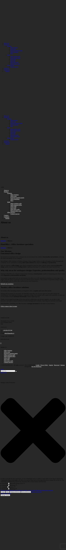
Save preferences (26, 492)
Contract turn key (8, 362)
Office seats (7, 352)
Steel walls (7, 359)
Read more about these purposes (44, 490)
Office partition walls (9, 355)
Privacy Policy (44, 365)
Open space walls (8, 361)
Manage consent (5, 495)
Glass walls (7, 358)
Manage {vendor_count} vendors (27, 490)
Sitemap (62, 365)
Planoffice (3, 241)
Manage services (13, 490)
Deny (7, 492)
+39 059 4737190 (7, 330)
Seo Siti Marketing (36, 366)
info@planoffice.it (9, 333)
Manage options (5, 490)
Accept (3, 492)
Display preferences (15, 492)
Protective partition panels (11, 353)
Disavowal (56, 365)
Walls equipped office (9, 356)
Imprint (51, 365)
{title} (2, 493)
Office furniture (8, 350)
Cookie (38, 365)
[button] (33, 430)
